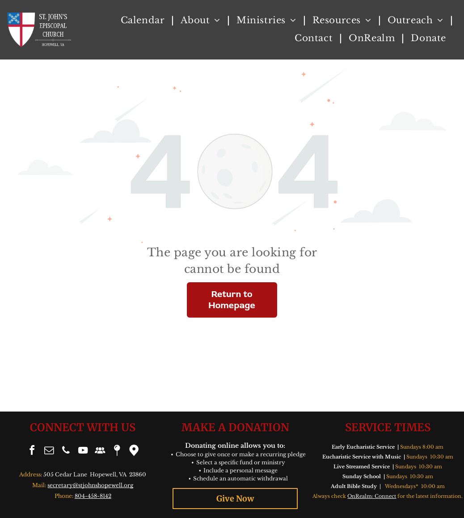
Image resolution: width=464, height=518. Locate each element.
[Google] (134, 451)
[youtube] (83, 451)
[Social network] (100, 451)
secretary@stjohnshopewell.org (90, 485)
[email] (49, 451)
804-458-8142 (93, 496)
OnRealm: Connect (371, 496)
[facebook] (32, 451)
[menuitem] (144, 20)
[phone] (66, 451)
